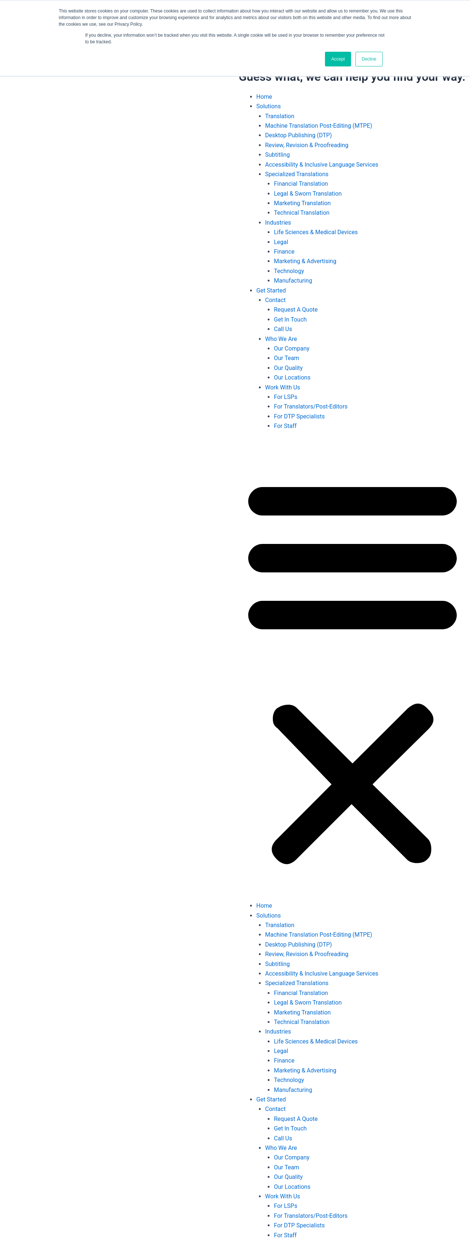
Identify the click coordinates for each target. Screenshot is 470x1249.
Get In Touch (290, 319)
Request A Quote (296, 309)
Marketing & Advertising (305, 261)
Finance (284, 251)
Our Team (286, 358)
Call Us (283, 329)
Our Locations (292, 377)
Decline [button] (369, 59)
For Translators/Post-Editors (311, 406)
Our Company (292, 348)
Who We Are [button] (281, 338)
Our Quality (288, 367)
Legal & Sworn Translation (308, 193)
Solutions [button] (268, 106)
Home (264, 96)
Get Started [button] (271, 290)
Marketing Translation (302, 203)
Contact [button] (275, 300)
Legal (281, 242)
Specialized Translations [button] (297, 174)
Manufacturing (293, 280)
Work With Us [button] (282, 387)
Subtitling (277, 154)
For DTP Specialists (299, 416)
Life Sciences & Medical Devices (316, 232)
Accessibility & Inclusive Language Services (321, 164)
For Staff (285, 425)
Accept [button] (338, 59)
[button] (352, 670)
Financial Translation (301, 183)
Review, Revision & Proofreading (306, 145)
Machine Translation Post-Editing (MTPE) (318, 125)
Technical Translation (301, 212)
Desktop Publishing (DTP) (298, 135)
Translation (279, 116)
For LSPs (285, 396)
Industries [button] (278, 222)
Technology (289, 271)
